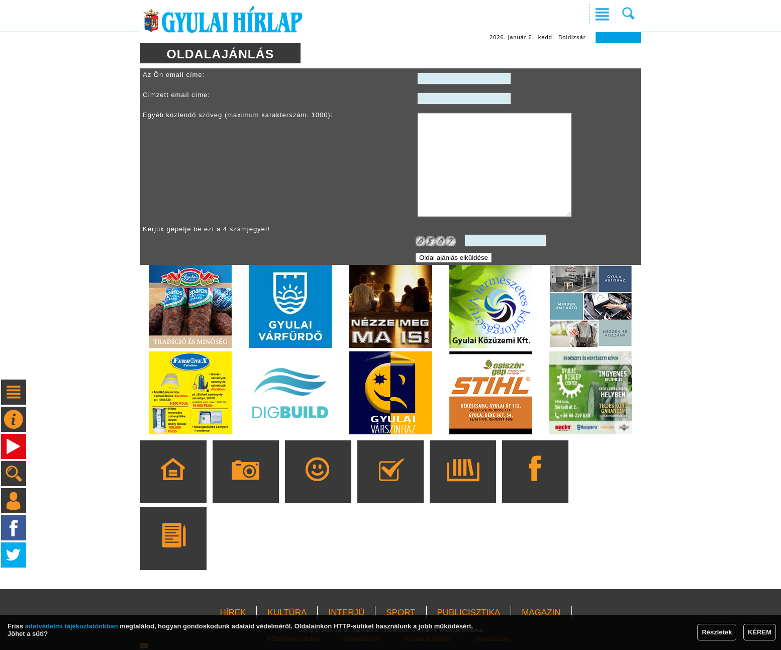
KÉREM (759, 632)
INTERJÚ (346, 612)
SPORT (400, 612)
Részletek (717, 632)
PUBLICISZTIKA (469, 612)
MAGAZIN (541, 612)
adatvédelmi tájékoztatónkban (71, 626)
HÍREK (233, 612)
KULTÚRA (287, 612)
